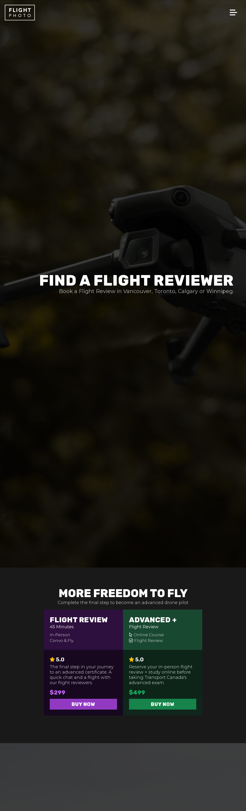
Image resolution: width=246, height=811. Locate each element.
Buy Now (83, 704)
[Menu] (238, 5)
